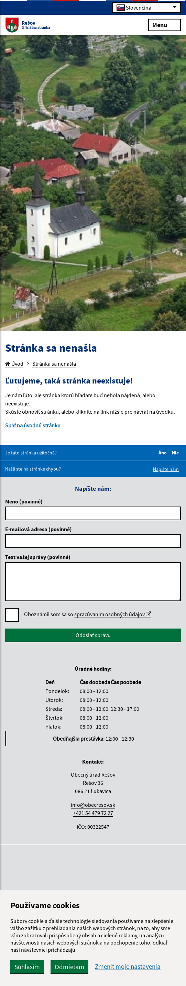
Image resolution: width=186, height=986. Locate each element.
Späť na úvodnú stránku (33, 425)
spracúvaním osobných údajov (112, 614)
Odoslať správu (93, 635)
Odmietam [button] (69, 967)
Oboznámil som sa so (87, 614)
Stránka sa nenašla (54, 363)
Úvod (14, 363)
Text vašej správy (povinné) (37, 556)
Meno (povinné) (24, 501)
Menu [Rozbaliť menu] (164, 24)
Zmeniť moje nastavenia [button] (128, 966)
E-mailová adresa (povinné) (38, 529)
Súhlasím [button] (27, 967)
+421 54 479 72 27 (93, 813)
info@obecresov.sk (93, 804)
